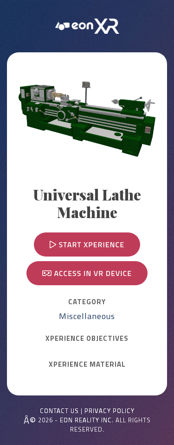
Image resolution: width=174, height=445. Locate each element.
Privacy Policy (109, 411)
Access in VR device (87, 273)
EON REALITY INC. (87, 420)
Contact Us (59, 411)
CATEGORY (87, 302)
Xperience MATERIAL (87, 364)
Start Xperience (87, 244)
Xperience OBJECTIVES (87, 338)
